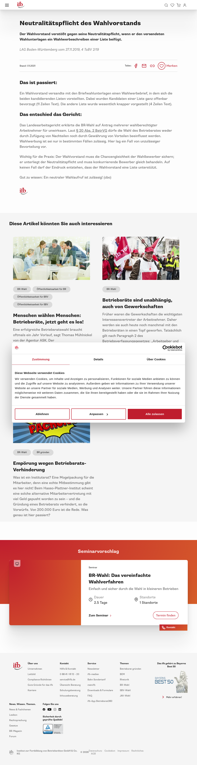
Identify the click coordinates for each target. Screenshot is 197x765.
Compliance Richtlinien (40, 679)
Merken (171, 66)
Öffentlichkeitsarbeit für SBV (32, 304)
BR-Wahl (22, 289)
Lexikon (13, 715)
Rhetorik (124, 679)
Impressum (123, 750)
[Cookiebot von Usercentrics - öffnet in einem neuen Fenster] (165, 348)
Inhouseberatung (69, 695)
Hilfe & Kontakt (68, 668)
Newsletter (93, 668)
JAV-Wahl (125, 695)
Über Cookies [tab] (156, 359)
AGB (93, 753)
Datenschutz (95, 750)
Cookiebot (109, 750)
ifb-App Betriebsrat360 (100, 701)
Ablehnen (42, 414)
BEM (122, 674)
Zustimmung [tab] (41, 359)
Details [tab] (98, 359)
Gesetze (13, 725)
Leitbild (32, 674)
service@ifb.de (67, 679)
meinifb (91, 685)
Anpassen (98, 414)
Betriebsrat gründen (130, 668)
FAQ (90, 695)
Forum (12, 736)
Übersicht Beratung (70, 685)
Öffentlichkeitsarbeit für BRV (32, 296)
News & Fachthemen (20, 709)
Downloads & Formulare (100, 690)
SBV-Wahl (125, 690)
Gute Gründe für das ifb (40, 685)
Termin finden (165, 615)
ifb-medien (93, 674)
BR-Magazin (15, 731)
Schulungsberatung (70, 690)
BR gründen (43, 452)
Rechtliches (137, 750)
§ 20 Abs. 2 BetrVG (91, 130)
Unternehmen (35, 668)
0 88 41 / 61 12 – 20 (69, 674)
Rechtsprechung (18, 720)
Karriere (32, 690)
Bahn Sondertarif (97, 679)
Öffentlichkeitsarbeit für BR (51, 289)
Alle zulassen (154, 414)
